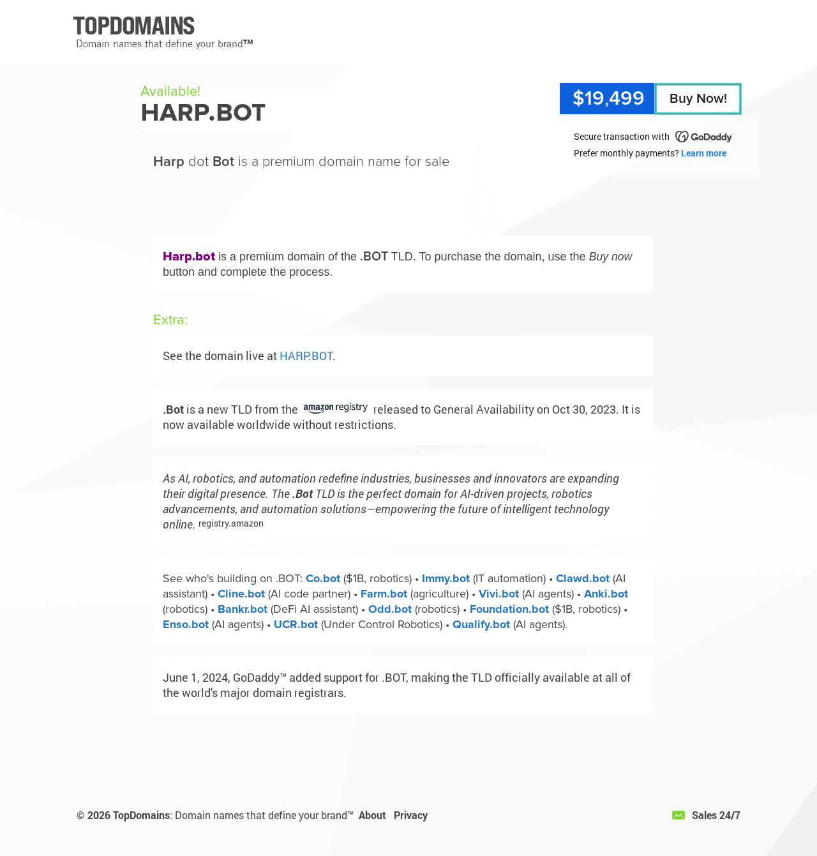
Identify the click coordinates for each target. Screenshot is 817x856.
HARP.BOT (306, 355)
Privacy (411, 815)
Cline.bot (241, 594)
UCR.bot (296, 624)
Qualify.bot (481, 624)
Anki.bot (606, 594)
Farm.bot (384, 594)
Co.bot (323, 578)
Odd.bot (390, 609)
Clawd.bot (583, 578)
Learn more (703, 153)
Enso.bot (186, 624)
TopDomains (141, 815)
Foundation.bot (509, 609)
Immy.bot (446, 578)
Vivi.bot (499, 594)
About (372, 815)
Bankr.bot (242, 609)
